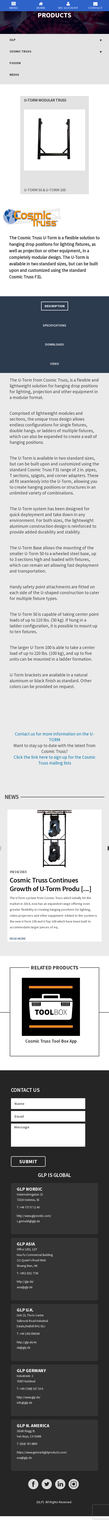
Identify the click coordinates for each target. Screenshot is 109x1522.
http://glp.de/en (27, 1342)
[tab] (54, 305)
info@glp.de (24, 1403)
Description (55, 306)
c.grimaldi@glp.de (28, 1221)
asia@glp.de (24, 1287)
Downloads (54, 344)
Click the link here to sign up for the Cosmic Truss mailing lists (55, 760)
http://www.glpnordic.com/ (34, 1216)
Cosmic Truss (20, 51)
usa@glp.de (24, 1458)
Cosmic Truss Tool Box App (51, 1041)
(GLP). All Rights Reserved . (54, 1502)
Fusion (15, 63)
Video (54, 364)
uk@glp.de (23, 1348)
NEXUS (14, 74)
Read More (18, 938)
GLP (13, 40)
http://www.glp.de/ (28, 1397)
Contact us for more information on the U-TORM (54, 736)
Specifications (54, 325)
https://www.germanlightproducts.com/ (42, 1452)
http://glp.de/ (25, 1282)
